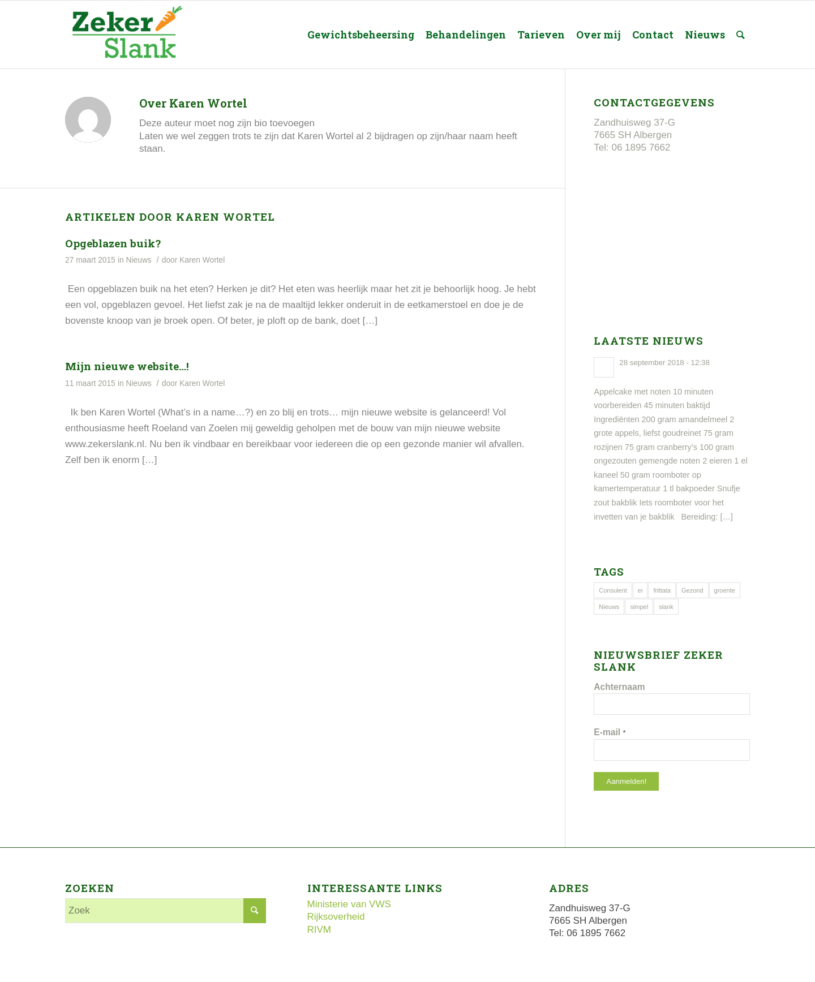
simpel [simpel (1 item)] (639, 606)
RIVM (319, 929)
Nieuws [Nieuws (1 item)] (609, 606)
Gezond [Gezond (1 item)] (692, 590)
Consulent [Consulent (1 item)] (613, 590)
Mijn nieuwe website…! (127, 366)
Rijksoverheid (336, 916)
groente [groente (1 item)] (724, 590)
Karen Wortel (202, 260)
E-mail (609, 732)
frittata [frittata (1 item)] (662, 590)
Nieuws (139, 260)
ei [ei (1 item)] (640, 590)
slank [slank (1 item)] (666, 606)
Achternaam (619, 687)
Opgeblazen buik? (113, 243)
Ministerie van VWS (349, 904)
